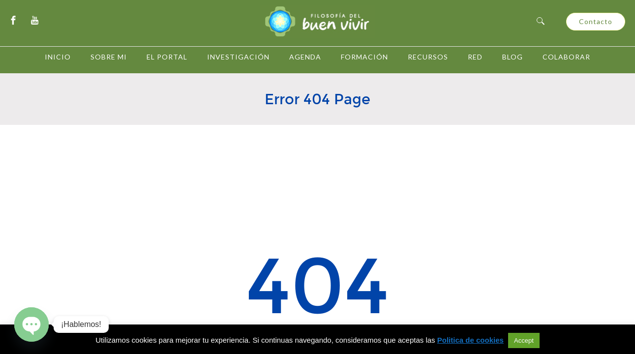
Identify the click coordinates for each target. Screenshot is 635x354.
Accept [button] (524, 340)
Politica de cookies (470, 340)
